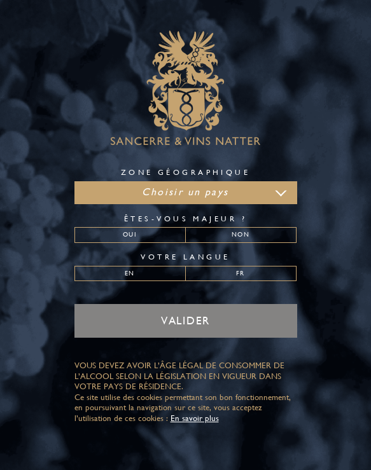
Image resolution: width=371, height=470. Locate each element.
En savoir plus (195, 418)
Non (240, 234)
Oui (129, 234)
